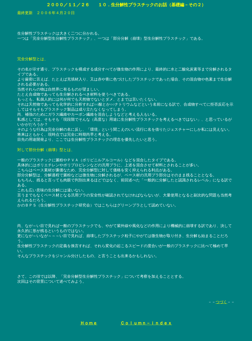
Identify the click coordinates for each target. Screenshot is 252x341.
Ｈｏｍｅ (88, 323)
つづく (221, 302)
